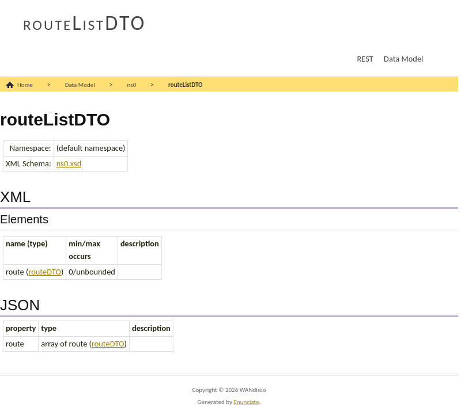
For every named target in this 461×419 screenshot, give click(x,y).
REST (365, 59)
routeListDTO (84, 23)
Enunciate (246, 402)
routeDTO (44, 271)
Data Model (403, 59)
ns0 (132, 85)
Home (25, 85)
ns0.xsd (68, 163)
